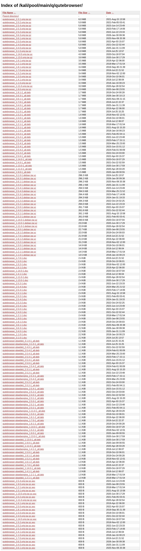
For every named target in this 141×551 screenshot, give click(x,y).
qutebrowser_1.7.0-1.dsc (15, 258)
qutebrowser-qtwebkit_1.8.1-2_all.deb (21, 455)
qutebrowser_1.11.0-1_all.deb (17, 169)
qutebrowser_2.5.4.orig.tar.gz (17, 25)
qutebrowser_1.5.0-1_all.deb (17, 118)
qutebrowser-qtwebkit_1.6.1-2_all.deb (21, 462)
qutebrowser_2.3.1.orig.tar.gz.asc (19, 490)
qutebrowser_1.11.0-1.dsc (15, 277)
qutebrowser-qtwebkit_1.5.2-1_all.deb (21, 459)
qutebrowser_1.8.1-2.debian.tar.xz (19, 232)
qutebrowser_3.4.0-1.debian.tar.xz (19, 185)
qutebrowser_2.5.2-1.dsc (15, 283)
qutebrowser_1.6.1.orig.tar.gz (17, 60)
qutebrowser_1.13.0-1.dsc (15, 280)
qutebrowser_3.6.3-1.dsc (15, 328)
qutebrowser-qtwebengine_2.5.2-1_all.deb (23, 404)
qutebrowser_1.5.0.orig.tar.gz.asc (19, 513)
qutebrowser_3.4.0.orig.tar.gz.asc (19, 545)
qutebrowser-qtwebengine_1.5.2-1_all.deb (23, 430)
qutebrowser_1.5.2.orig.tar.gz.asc (19, 522)
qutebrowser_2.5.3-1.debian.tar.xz (19, 194)
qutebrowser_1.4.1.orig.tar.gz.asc (19, 532)
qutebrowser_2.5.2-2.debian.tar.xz (19, 201)
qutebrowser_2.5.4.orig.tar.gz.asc (19, 481)
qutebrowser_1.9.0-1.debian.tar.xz (19, 229)
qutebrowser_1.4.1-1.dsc (15, 274)
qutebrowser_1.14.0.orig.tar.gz (17, 54)
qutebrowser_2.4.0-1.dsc (15, 312)
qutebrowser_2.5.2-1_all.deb (17, 137)
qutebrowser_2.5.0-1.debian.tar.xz (19, 207)
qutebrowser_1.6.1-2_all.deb (17, 108)
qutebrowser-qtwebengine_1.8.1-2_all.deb (23, 424)
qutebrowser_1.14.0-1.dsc (15, 271)
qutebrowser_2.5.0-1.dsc (15, 309)
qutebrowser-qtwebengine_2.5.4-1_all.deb (23, 389)
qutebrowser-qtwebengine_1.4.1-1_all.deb (23, 449)
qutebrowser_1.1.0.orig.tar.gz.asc (19, 535)
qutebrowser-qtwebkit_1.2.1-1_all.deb (21, 478)
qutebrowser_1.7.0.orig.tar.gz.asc (19, 538)
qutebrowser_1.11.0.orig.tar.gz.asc (19, 500)
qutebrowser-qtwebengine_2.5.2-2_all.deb (23, 392)
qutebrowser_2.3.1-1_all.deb (17, 127)
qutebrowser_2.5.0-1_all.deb (17, 156)
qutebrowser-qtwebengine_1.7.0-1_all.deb (23, 420)
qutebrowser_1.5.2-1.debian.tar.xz (19, 242)
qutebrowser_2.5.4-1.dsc (15, 306)
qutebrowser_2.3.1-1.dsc (15, 293)
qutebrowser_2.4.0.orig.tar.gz (17, 45)
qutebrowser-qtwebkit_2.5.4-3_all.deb (21, 354)
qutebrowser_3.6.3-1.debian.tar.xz (19, 178)
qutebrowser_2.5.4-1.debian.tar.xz (19, 188)
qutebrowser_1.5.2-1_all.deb (17, 115)
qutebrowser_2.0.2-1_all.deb (17, 134)
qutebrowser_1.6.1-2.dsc (15, 267)
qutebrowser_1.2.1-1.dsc (15, 315)
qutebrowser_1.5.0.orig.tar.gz (17, 76)
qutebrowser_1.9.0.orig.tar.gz (17, 89)
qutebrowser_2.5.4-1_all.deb (17, 146)
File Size (82, 13)
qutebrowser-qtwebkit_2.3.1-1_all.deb (21, 369)
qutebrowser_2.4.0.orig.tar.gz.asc (19, 516)
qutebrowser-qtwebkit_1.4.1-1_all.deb (21, 471)
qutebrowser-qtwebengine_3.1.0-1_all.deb (23, 344)
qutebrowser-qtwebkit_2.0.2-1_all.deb (21, 385)
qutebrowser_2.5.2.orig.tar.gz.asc (19, 525)
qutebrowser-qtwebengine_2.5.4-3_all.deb (23, 379)
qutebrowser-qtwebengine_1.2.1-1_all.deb (23, 475)
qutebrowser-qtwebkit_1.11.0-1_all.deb (22, 446)
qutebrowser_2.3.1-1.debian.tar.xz (19, 213)
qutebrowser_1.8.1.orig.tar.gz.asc (19, 510)
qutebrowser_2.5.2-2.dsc (15, 303)
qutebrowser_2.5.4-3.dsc (15, 287)
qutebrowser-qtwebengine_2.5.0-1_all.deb (23, 401)
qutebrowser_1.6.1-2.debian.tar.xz (19, 239)
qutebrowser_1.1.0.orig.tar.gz (17, 83)
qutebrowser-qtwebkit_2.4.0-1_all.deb (21, 347)
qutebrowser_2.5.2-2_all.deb (17, 153)
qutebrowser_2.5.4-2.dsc (15, 299)
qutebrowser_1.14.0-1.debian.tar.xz (20, 220)
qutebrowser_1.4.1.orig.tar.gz (17, 80)
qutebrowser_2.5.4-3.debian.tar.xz (19, 191)
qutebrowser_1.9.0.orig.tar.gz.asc (19, 484)
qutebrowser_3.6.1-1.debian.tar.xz (19, 181)
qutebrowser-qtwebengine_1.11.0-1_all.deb (24, 411)
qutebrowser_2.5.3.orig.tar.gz (17, 29)
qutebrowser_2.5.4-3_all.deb (17, 143)
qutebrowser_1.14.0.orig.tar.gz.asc (19, 519)
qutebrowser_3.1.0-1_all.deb (17, 111)
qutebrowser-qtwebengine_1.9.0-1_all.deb (23, 433)
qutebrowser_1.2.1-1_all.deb (17, 124)
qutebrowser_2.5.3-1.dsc (15, 290)
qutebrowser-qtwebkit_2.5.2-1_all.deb (21, 373)
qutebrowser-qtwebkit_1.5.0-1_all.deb (21, 452)
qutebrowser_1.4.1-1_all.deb (17, 121)
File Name (8, 13)
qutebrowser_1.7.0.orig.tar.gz (17, 70)
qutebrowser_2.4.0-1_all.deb (17, 162)
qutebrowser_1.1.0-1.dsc (15, 334)
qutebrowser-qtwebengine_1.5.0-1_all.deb (23, 414)
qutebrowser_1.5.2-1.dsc (15, 264)
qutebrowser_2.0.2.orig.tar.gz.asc (19, 497)
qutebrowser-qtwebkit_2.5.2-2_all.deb (21, 382)
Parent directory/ (11, 16)
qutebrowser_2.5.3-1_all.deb (17, 140)
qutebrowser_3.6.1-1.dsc (15, 325)
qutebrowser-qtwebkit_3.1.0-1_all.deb (21, 341)
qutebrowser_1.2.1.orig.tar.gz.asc (19, 487)
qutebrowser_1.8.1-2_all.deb (17, 92)
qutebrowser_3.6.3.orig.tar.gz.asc (19, 541)
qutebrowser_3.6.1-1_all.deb (17, 99)
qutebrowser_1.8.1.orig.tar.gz (17, 67)
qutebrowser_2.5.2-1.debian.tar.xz (19, 204)
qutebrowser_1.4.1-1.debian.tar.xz (19, 248)
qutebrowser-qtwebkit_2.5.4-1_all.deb (21, 360)
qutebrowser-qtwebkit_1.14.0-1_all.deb (22, 468)
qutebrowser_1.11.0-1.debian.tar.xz (20, 226)
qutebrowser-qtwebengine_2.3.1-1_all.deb (23, 398)
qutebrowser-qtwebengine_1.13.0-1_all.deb (24, 436)
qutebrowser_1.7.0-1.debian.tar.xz (19, 236)
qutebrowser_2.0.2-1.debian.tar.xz (19, 216)
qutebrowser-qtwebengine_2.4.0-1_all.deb (23, 395)
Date (108, 13)
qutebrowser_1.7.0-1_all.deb (17, 102)
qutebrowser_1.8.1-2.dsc (15, 322)
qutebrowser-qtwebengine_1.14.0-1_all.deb (24, 427)
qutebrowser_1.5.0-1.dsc (15, 261)
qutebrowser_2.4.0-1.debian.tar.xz (19, 210)
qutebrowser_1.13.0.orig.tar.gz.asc (19, 494)
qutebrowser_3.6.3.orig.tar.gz (17, 35)
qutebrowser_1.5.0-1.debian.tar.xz (19, 245)
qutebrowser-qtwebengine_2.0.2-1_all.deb (23, 408)
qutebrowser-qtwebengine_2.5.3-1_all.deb (23, 376)
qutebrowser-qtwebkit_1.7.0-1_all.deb (21, 465)
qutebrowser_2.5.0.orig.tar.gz (17, 41)
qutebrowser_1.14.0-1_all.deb (17, 159)
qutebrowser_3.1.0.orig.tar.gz (17, 51)
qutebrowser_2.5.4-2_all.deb (17, 150)
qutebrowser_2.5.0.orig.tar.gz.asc (19, 506)
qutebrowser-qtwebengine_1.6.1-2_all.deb (23, 417)
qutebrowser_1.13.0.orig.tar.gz (17, 57)
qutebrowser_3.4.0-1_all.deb (17, 105)
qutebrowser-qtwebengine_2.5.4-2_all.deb (23, 366)
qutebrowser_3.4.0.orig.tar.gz (17, 48)
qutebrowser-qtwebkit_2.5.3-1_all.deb (21, 357)
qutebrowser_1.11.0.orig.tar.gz (17, 86)
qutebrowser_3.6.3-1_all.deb (17, 95)
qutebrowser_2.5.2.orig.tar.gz (17, 32)
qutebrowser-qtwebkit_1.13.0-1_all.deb (22, 440)
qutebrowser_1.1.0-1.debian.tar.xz (19, 255)
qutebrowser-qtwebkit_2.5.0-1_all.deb (21, 363)
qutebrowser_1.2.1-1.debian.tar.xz (19, 252)
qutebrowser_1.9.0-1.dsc (15, 318)
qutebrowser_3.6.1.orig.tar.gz (17, 38)
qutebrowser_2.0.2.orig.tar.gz (17, 22)
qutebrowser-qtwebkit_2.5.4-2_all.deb (21, 350)
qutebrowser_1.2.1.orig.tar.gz (17, 64)
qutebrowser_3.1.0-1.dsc (15, 338)
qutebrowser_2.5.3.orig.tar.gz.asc (19, 529)
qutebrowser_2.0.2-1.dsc (15, 296)
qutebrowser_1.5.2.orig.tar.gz (17, 73)
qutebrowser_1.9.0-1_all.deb (17, 172)
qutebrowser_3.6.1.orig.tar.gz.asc (19, 548)
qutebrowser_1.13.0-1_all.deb (17, 166)
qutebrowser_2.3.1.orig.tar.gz (17, 19)
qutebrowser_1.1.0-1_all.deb (17, 131)
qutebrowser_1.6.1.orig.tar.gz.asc (19, 503)
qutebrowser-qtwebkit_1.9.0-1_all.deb (21, 443)
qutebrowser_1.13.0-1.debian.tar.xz (20, 223)
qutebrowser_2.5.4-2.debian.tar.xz (19, 197)
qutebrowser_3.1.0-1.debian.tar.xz (19, 175)
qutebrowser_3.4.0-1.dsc (15, 331)
